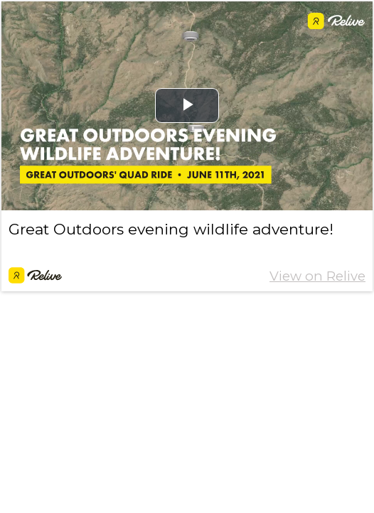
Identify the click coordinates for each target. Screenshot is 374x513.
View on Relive (317, 276)
